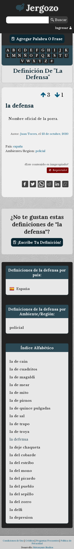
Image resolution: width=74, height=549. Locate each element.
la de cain (18, 361)
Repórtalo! (57, 170)
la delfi (15, 510)
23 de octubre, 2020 (55, 133)
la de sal (17, 416)
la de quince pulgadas (29, 408)
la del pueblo (21, 486)
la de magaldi (22, 377)
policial (40, 151)
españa (17, 146)
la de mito (18, 392)
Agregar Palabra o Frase (37, 38)
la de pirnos (20, 400)
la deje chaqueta (24, 447)
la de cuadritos (23, 369)
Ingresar (63, 28)
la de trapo (19, 424)
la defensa (20, 105)
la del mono (20, 471)
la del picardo (22, 478)
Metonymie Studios (43, 547)
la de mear (19, 385)
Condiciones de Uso (13, 540)
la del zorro (20, 502)
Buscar (59, 20)
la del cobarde (22, 455)
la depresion (21, 517)
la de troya (19, 431)
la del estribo (21, 463)
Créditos (29, 540)
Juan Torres (28, 133)
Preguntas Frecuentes (47, 540)
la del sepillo (21, 494)
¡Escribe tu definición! (37, 242)
